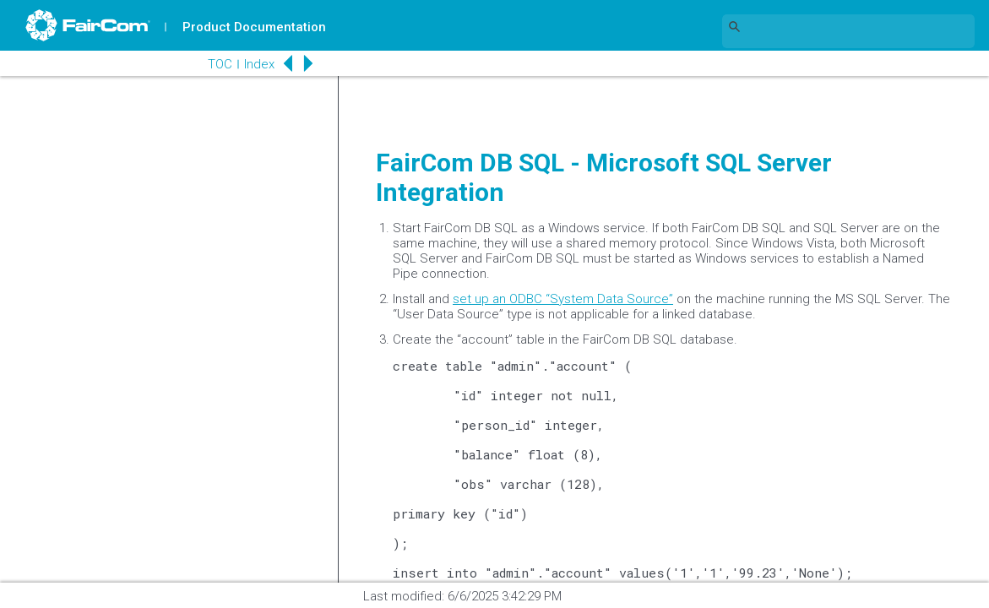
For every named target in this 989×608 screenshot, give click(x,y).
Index (258, 64)
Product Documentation (254, 27)
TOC (219, 64)
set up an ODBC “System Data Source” (563, 299)
